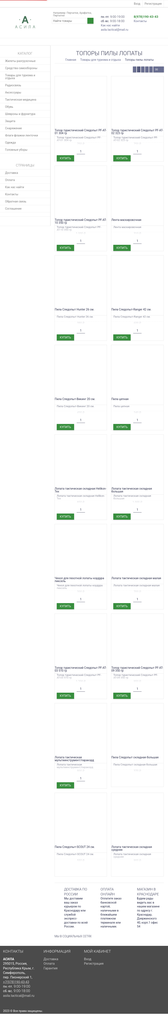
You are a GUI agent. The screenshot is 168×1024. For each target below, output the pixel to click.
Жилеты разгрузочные (20, 61)
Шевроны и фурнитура (20, 114)
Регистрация (153, 3)
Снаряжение (13, 128)
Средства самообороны (21, 68)
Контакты (140, 21)
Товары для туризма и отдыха (20, 77)
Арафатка (85, 12)
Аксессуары (13, 92)
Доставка (11, 172)
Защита (10, 121)
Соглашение (13, 208)
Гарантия (50, 968)
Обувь (9, 106)
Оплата (10, 180)
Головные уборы (16, 149)
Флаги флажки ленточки (21, 135)
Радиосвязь (13, 85)
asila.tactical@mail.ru (114, 29)
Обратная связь (15, 201)
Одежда (10, 142)
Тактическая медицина (20, 99)
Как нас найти (110, 25)
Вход (137, 3)
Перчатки (72, 12)
